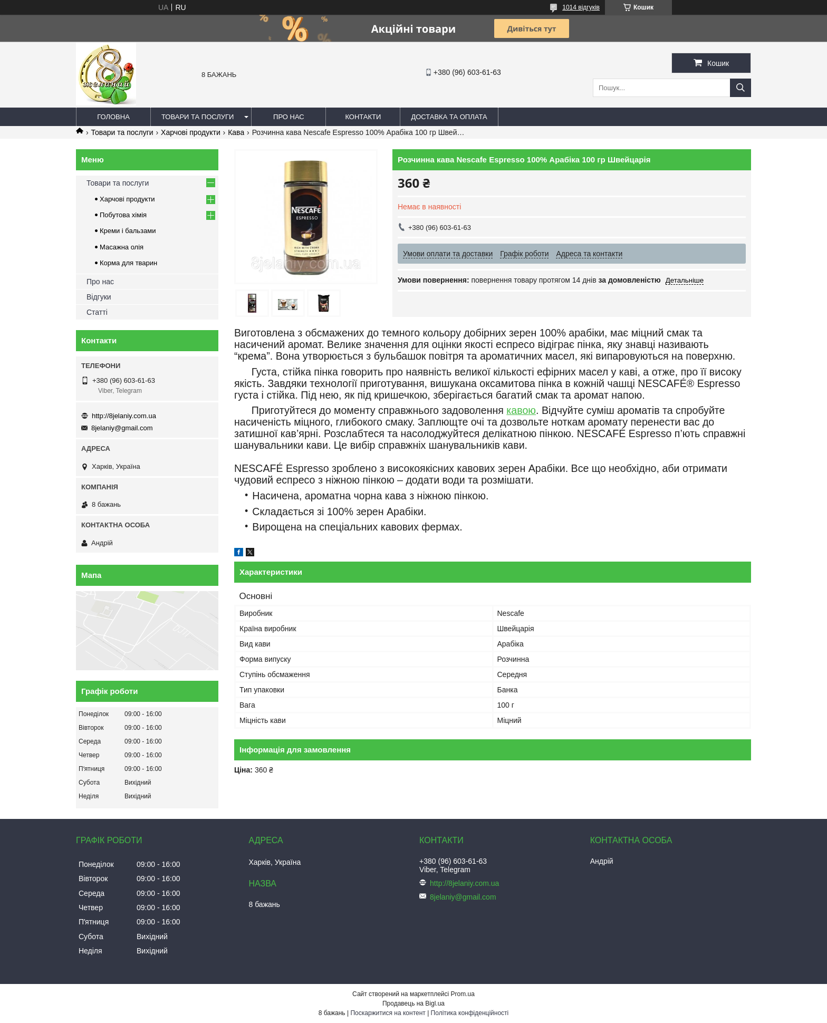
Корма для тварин (128, 263)
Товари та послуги (197, 117)
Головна (113, 117)
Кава (236, 132)
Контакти (363, 117)
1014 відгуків (581, 7)
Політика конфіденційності (470, 1013)
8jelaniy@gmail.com (122, 428)
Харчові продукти (190, 132)
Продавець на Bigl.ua (413, 1003)
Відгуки (98, 297)
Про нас (288, 117)
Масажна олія (121, 247)
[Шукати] (740, 88)
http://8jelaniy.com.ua (124, 416)
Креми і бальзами (128, 231)
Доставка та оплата (449, 117)
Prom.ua (463, 994)
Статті (97, 312)
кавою (521, 410)
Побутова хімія (123, 215)
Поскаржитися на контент (387, 1013)
